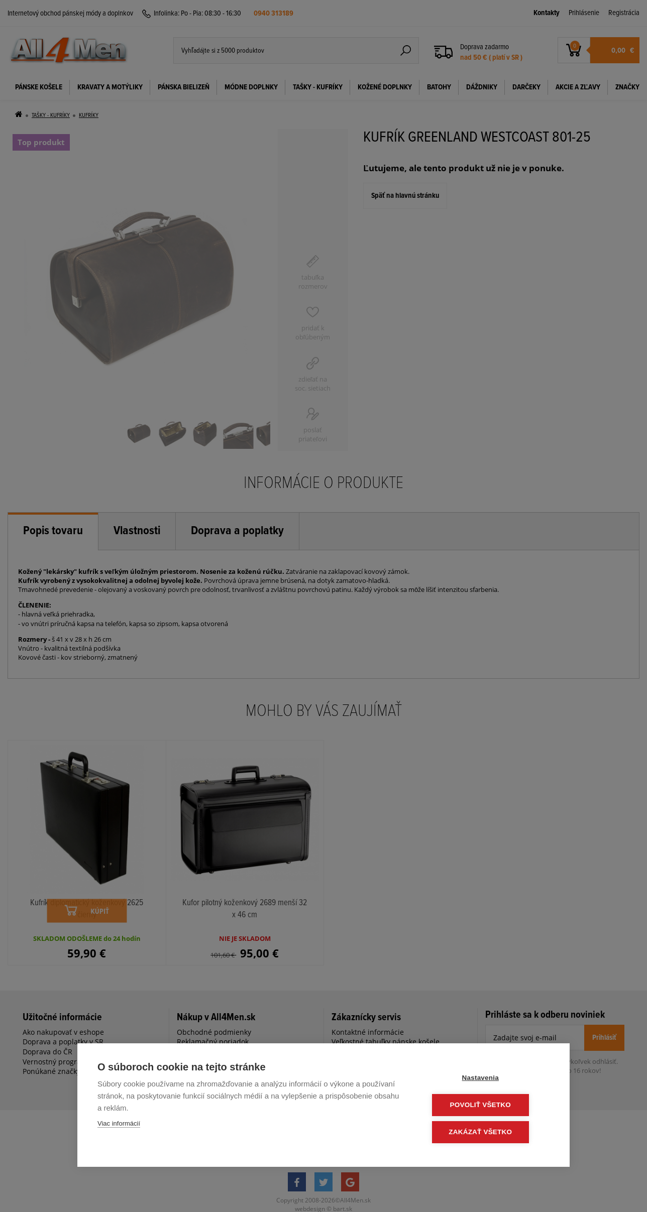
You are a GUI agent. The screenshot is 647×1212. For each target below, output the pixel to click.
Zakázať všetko (489, 1132)
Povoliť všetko (489, 1106)
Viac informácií (118, 1125)
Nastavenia (489, 1079)
